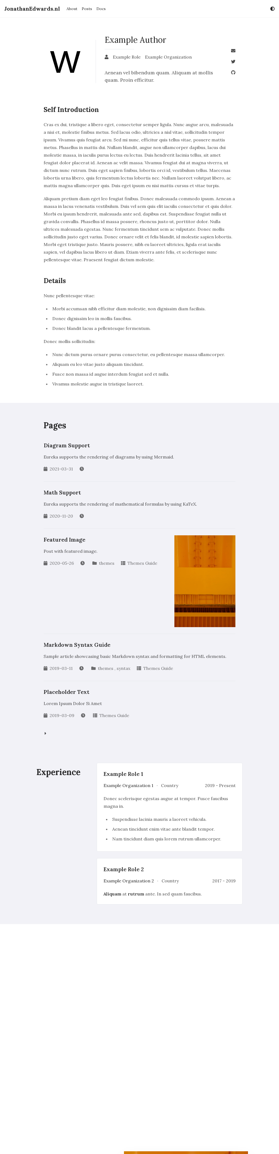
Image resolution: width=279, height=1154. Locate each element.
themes (106, 563)
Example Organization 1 (129, 785)
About (71, 8)
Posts (87, 8)
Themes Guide (142, 563)
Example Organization (168, 57)
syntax (123, 668)
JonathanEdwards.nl (32, 8)
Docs (101, 8)
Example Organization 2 (129, 880)
